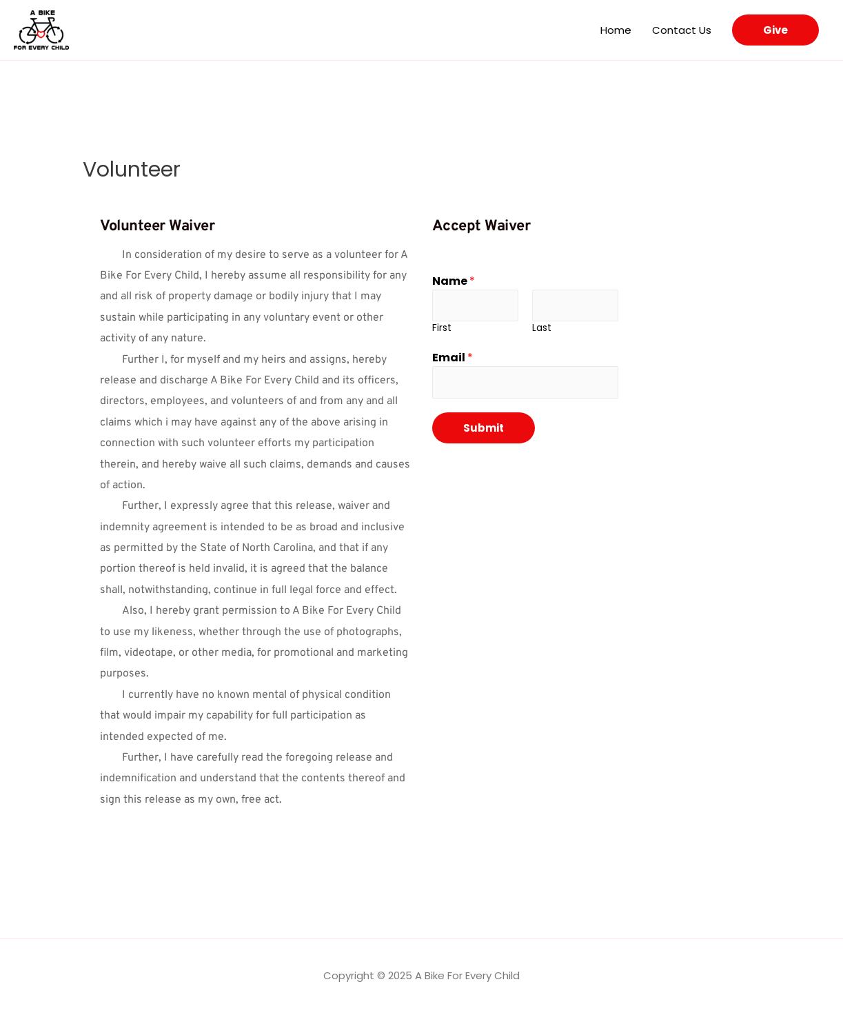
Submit (483, 429)
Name (453, 281)
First (441, 328)
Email (452, 358)
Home (615, 30)
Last (541, 328)
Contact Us (681, 30)
